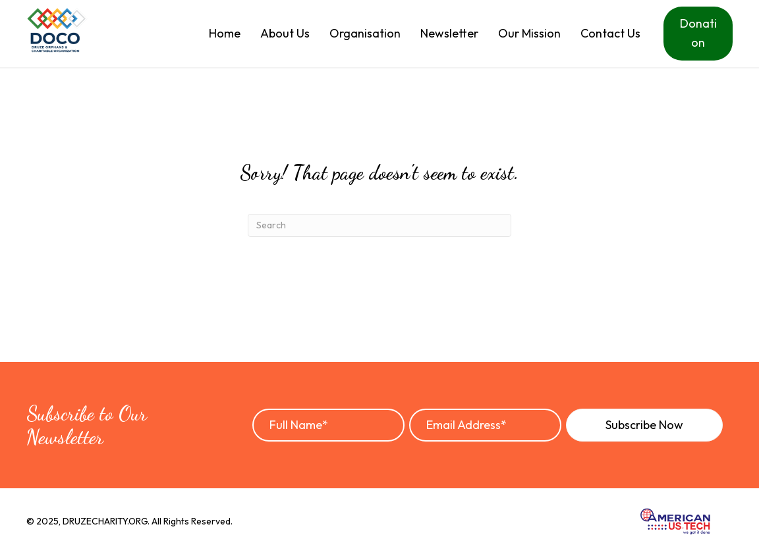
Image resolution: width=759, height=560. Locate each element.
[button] (644, 425)
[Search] (379, 225)
